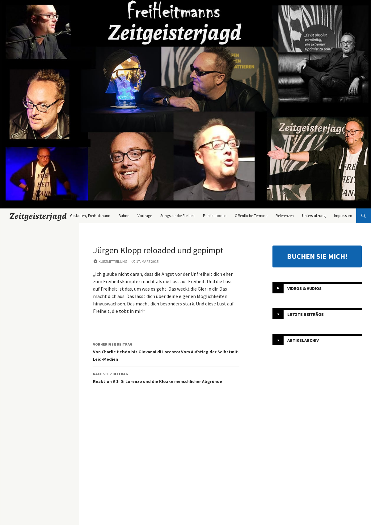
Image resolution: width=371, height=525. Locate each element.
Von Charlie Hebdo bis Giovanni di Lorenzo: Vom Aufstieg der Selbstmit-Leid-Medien (166, 351)
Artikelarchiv (303, 340)
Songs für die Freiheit (177, 215)
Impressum (343, 215)
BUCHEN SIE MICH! (317, 256)
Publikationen (214, 215)
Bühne (124, 215)
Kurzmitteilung (113, 261)
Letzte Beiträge (305, 314)
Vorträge (144, 215)
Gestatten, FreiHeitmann (90, 215)
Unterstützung (314, 215)
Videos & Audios (304, 288)
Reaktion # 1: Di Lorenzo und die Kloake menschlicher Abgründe (166, 377)
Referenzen (285, 215)
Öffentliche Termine (251, 215)
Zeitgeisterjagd (38, 215)
